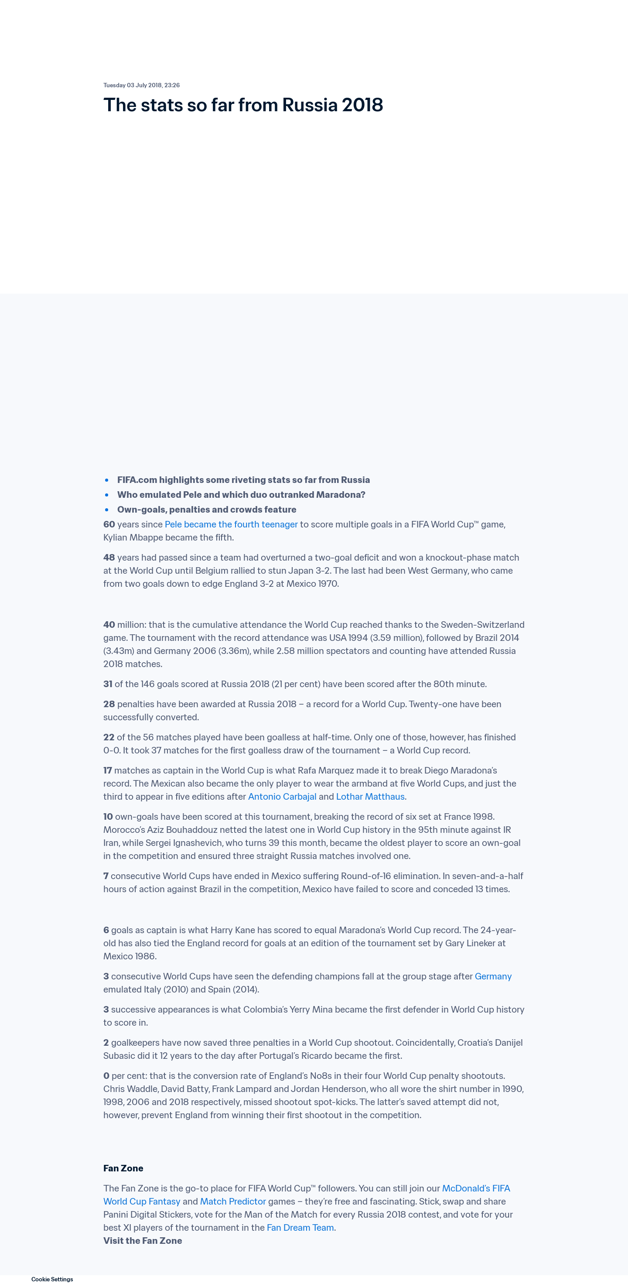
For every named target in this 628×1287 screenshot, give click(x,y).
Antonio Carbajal (282, 796)
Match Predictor (233, 1201)
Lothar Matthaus (370, 796)
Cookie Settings (52, 1279)
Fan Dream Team (300, 1227)
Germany (493, 976)
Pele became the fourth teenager (231, 524)
